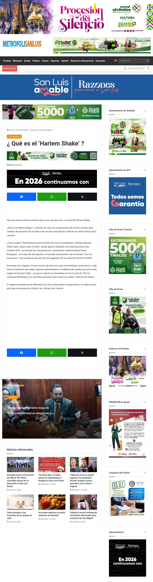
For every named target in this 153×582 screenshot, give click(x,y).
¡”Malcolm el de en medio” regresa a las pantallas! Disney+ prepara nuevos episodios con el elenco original (82, 480)
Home (10, 130)
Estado (27, 61)
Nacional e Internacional (82, 61)
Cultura (45, 61)
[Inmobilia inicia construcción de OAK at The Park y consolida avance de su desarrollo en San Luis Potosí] (20, 464)
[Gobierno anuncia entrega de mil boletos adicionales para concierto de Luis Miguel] (83, 501)
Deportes (55, 61)
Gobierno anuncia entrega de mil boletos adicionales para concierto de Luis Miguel (83, 515)
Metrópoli (17, 61)
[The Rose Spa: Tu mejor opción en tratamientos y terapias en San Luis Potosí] (51, 464)
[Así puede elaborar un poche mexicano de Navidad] (51, 501)
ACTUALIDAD (22, 130)
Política (36, 61)
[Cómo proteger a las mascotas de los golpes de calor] (20, 501)
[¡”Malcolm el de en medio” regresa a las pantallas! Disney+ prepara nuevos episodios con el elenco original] (83, 464)
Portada (7, 61)
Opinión (65, 61)
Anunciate (100, 61)
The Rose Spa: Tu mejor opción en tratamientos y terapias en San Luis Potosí (51, 477)
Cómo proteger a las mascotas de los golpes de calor (19, 515)
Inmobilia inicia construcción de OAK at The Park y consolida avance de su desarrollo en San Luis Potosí (20, 480)
